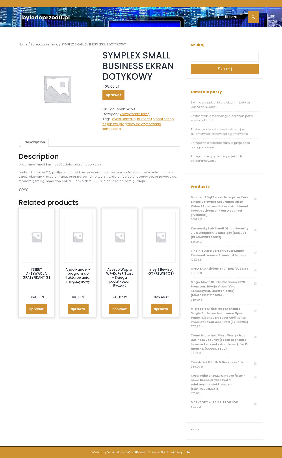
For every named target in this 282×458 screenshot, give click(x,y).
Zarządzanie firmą (44, 44)
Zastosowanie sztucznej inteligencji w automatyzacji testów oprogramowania (219, 131)
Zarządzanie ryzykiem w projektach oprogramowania (216, 158)
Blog (214, 17)
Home (23, 44)
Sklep (200, 17)
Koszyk (231, 17)
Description (34, 142)
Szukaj (198, 44)
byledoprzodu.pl (46, 17)
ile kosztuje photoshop (155, 118)
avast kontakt (123, 118)
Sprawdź (113, 95)
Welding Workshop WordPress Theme (125, 452)
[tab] (34, 142)
